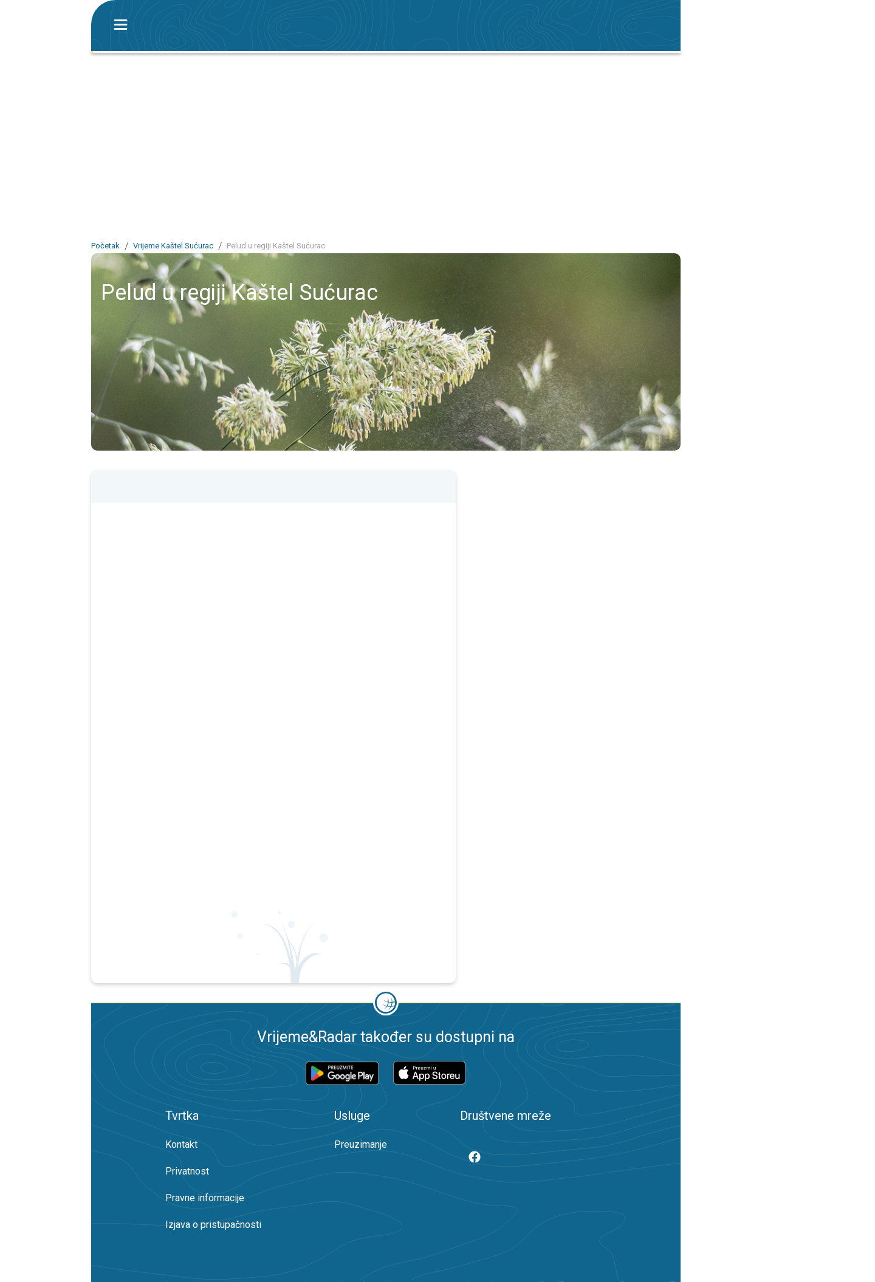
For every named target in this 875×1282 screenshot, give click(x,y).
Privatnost (187, 1171)
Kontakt (181, 1144)
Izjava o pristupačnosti (213, 1224)
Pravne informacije (204, 1198)
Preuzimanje (360, 1144)
